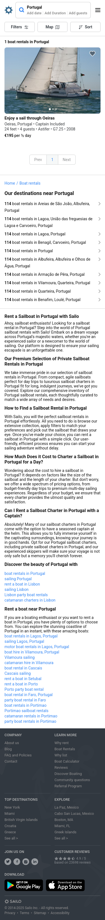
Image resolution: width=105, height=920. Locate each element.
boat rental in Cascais (23, 668)
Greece (10, 832)
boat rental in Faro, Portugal (28, 694)
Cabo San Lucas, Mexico (74, 813)
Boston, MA (64, 820)
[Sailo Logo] (8, 10)
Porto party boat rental (24, 689)
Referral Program (68, 786)
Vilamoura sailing (19, 657)
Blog (8, 749)
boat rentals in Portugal (24, 573)
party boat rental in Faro (25, 700)
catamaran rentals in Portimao (30, 716)
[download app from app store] (65, 885)
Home (9, 183)
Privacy (9, 913)
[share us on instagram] (25, 861)
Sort (85, 27)
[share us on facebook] (16, 861)
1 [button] (52, 159)
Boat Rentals (65, 749)
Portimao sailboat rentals (26, 710)
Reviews (61, 767)
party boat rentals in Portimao (30, 721)
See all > (11, 838)
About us (11, 743)
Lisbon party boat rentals (26, 595)
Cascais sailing (17, 673)
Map (53, 27)
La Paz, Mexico (67, 807)
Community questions (72, 780)
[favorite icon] (92, 53)
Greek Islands (65, 832)
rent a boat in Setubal (22, 678)
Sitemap (40, 913)
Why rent (62, 743)
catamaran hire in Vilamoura (28, 662)
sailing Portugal (18, 579)
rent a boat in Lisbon (22, 584)
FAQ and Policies (18, 755)
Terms (24, 913)
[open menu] (99, 10)
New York (12, 807)
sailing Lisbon (16, 589)
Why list (61, 755)
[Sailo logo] (12, 901)
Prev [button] (38, 159)
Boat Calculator (67, 761)
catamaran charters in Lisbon (29, 600)
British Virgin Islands (21, 820)
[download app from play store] (23, 885)
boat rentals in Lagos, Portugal (31, 636)
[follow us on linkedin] (34, 861)
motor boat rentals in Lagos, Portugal (36, 646)
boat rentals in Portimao (25, 705)
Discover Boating (68, 774)
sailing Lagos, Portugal (24, 641)
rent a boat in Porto (21, 684)
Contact (10, 761)
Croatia (10, 826)
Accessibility (60, 913)
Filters (19, 27)
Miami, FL (62, 826)
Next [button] (67, 159)
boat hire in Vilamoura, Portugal (31, 652)
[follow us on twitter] (7, 861)
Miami (9, 813)
